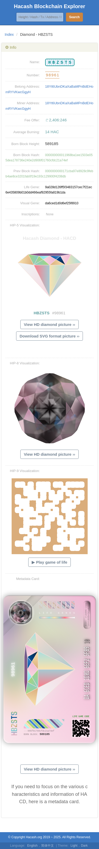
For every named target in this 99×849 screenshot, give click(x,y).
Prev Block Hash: (26, 171)
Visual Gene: (30, 203)
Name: (35, 62)
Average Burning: (26, 132)
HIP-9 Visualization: (25, 471)
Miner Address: (28, 103)
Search (74, 17)
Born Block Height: (25, 144)
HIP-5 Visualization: (25, 225)
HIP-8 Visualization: (25, 363)
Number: (33, 75)
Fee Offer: (32, 120)
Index (9, 34)
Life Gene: (32, 187)
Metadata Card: (28, 579)
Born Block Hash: (26, 155)
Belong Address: (27, 86)
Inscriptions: (30, 214)
